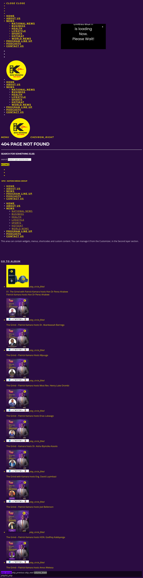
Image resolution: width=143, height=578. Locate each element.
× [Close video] (103, 26)
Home (10, 16)
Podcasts (13, 43)
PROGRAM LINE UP (19, 41)
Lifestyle (19, 31)
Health (17, 28)
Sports (17, 33)
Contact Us (15, 46)
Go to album (11, 261)
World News (21, 38)
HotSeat (18, 36)
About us (13, 18)
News (10, 21)
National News (23, 23)
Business (18, 26)
